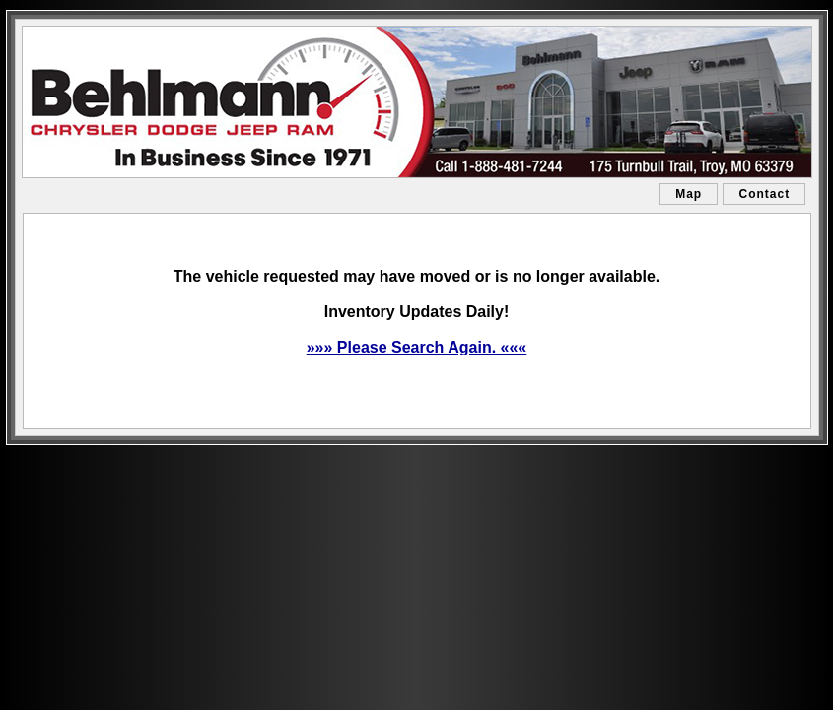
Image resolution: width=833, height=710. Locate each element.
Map (688, 194)
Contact (764, 194)
